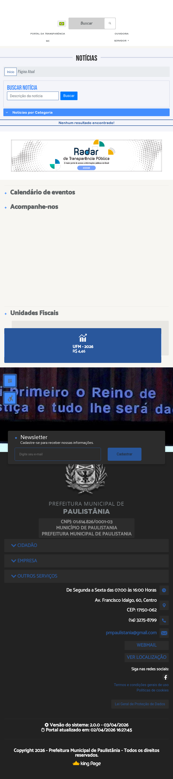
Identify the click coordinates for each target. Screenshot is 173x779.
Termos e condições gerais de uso (141, 685)
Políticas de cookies (153, 690)
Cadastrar (124, 454)
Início (10, 71)
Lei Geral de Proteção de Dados (140, 704)
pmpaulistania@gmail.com (131, 633)
